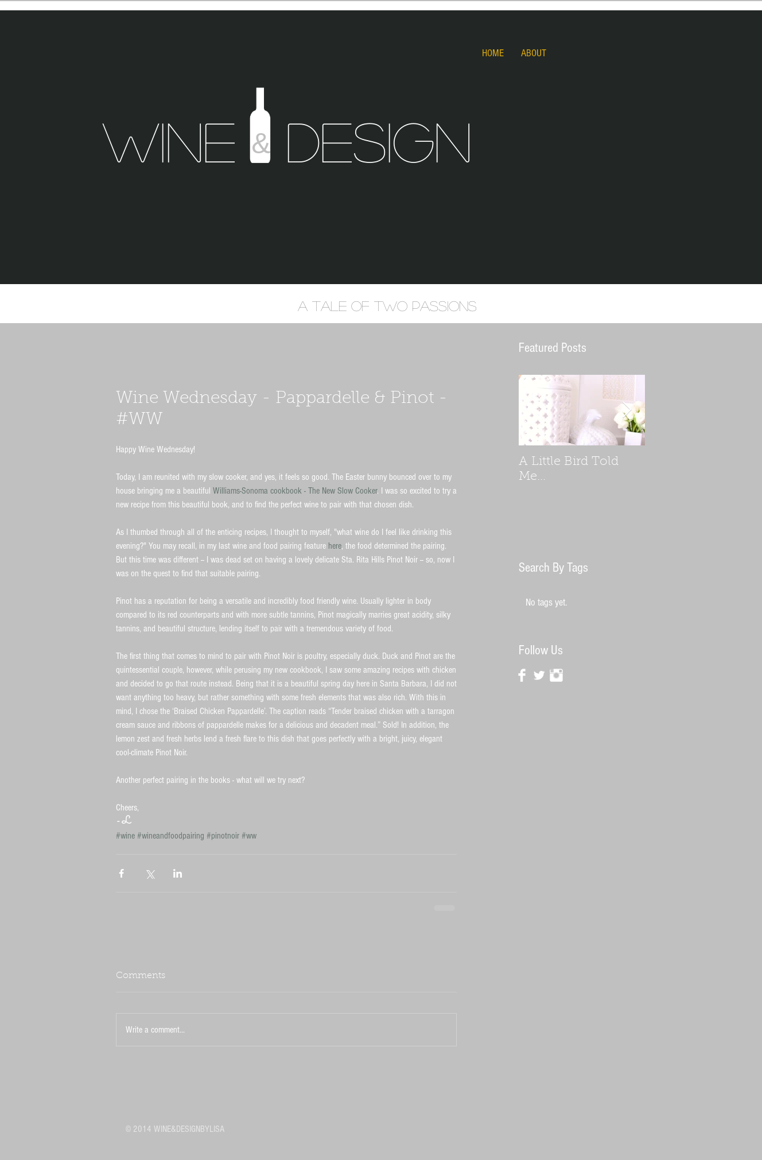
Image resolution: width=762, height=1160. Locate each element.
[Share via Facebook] (121, 873)
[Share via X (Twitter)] (149, 873)
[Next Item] (626, 410)
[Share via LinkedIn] (177, 873)
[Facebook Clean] (521, 675)
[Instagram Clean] (556, 675)
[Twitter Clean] (539, 675)
